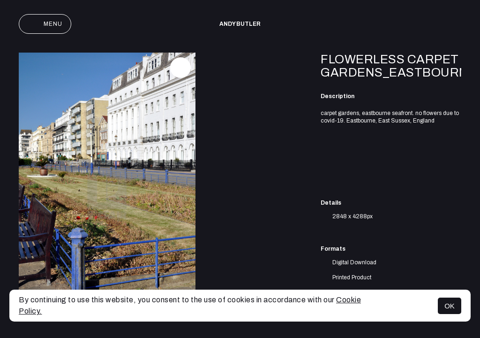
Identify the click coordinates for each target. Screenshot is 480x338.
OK (449, 306)
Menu (45, 24)
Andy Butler (240, 24)
